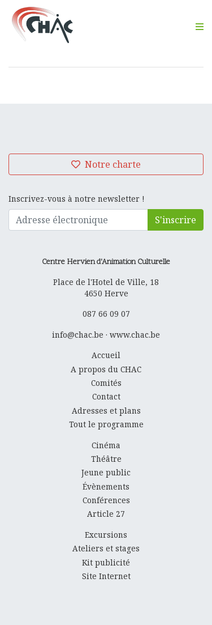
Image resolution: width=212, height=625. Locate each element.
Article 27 (106, 513)
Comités (106, 382)
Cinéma (106, 445)
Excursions (106, 534)
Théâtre (106, 458)
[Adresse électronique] (78, 220)
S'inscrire (175, 220)
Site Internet (106, 576)
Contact (106, 396)
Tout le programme (106, 424)
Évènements (106, 486)
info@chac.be (77, 334)
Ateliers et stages (106, 548)
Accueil (106, 355)
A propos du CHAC (106, 369)
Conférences (106, 500)
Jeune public (106, 472)
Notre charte (106, 164)
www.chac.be (135, 334)
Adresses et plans (106, 410)
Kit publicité (106, 562)
